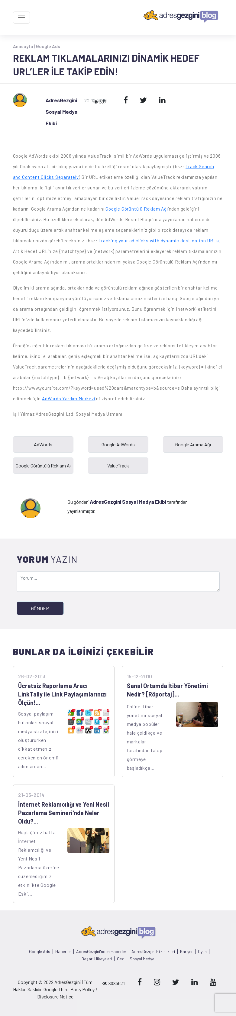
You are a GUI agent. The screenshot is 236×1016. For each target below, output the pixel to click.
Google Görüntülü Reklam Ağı (136, 208)
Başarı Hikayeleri (97, 958)
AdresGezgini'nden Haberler (101, 951)
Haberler (63, 951)
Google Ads (48, 46)
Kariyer (186, 951)
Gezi (120, 958)
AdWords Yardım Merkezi (68, 398)
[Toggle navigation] (21, 17)
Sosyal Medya (142, 958)
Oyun (202, 951)
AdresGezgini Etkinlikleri (153, 951)
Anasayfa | (24, 46)
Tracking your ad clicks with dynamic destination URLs (159, 240)
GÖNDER (40, 608)
